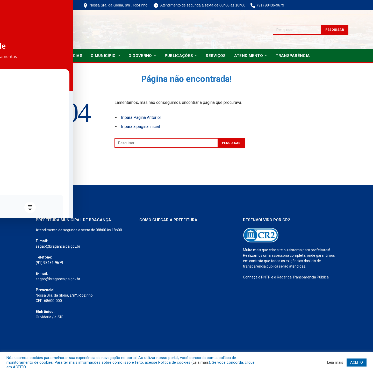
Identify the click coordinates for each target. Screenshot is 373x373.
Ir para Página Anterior (141, 117)
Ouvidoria (43, 317)
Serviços (216, 55)
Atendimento (248, 55)
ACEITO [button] (356, 362)
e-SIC (58, 317)
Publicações (179, 55)
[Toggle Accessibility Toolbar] (10, 176)
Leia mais (201, 362)
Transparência (293, 55)
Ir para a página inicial (140, 126)
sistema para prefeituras (309, 250)
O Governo (140, 55)
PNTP (265, 277)
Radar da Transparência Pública (303, 277)
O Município (103, 55)
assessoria (280, 255)
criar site (276, 250)
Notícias (72, 55)
